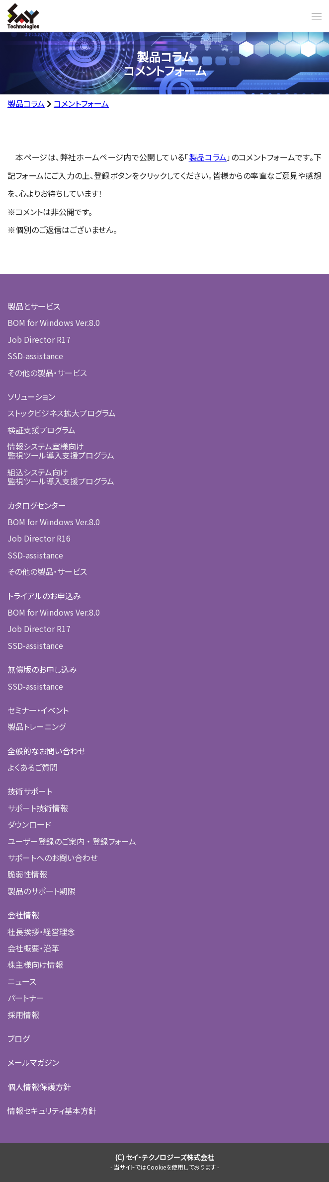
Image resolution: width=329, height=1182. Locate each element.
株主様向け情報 (35, 964)
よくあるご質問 (32, 767)
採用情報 (23, 1015)
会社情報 (23, 915)
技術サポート (29, 791)
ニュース (21, 981)
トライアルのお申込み (44, 596)
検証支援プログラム (41, 430)
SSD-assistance (35, 356)
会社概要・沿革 (33, 948)
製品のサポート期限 (41, 891)
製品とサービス (33, 306)
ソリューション (31, 396)
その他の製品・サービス (47, 373)
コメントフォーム (81, 103)
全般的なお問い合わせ (46, 751)
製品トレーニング (36, 726)
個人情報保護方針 (39, 1087)
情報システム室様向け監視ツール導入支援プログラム (60, 450)
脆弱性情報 (27, 874)
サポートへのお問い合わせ (52, 858)
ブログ (18, 1038)
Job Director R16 (39, 538)
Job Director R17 (39, 339)
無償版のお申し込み (42, 669)
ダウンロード (29, 824)
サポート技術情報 (37, 808)
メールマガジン (33, 1062)
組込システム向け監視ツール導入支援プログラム (60, 476)
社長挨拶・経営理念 (41, 932)
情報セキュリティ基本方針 (51, 1110)
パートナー (25, 998)
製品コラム (26, 103)
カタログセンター (36, 505)
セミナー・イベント (38, 710)
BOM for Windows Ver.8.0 (53, 322)
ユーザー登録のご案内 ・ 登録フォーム (71, 841)
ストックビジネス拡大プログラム (61, 413)
